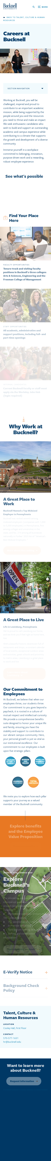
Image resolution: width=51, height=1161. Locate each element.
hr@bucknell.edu (12, 1042)
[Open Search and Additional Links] (40, 7)
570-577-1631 (10, 1038)
